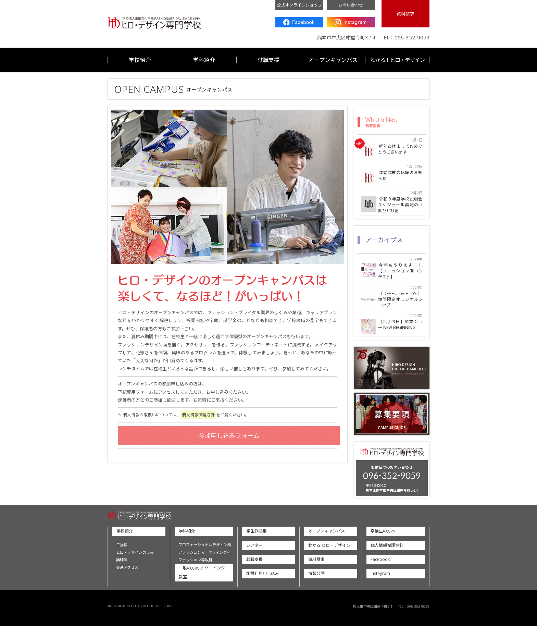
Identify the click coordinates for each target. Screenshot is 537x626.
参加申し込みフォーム (229, 435)
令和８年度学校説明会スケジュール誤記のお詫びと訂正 (400, 204)
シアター (254, 545)
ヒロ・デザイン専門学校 (154, 23)
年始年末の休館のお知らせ (400, 176)
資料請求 (405, 14)
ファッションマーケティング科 (204, 552)
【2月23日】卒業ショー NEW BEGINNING (400, 325)
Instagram (351, 22)
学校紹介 (140, 60)
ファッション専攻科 (195, 559)
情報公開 (316, 573)
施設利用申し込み (262, 573)
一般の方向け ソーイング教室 (202, 572)
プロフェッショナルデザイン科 (204, 544)
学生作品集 (256, 531)
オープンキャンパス (333, 60)
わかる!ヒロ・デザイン (329, 545)
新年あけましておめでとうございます (400, 149)
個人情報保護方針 (198, 415)
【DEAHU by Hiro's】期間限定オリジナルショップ (400, 299)
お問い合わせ (350, 5)
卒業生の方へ (383, 531)
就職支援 (268, 60)
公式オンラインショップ (299, 5)
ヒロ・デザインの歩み (135, 552)
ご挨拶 (121, 544)
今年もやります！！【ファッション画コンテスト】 (400, 271)
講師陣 (121, 559)
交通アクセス (127, 567)
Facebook (299, 22)
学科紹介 (204, 60)
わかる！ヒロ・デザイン (397, 60)
